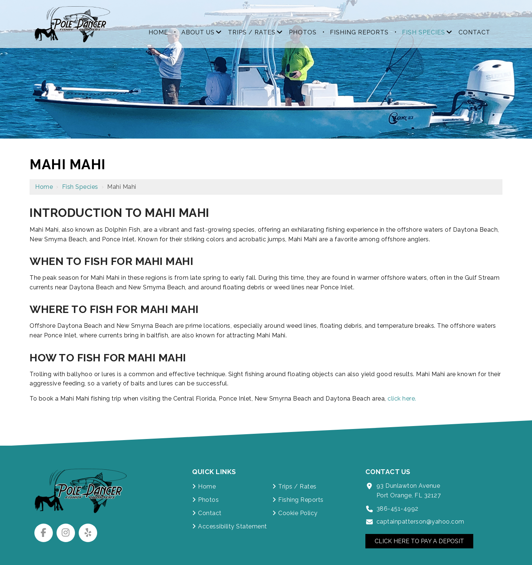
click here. (402, 398)
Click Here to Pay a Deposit (420, 541)
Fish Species (80, 186)
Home (44, 186)
